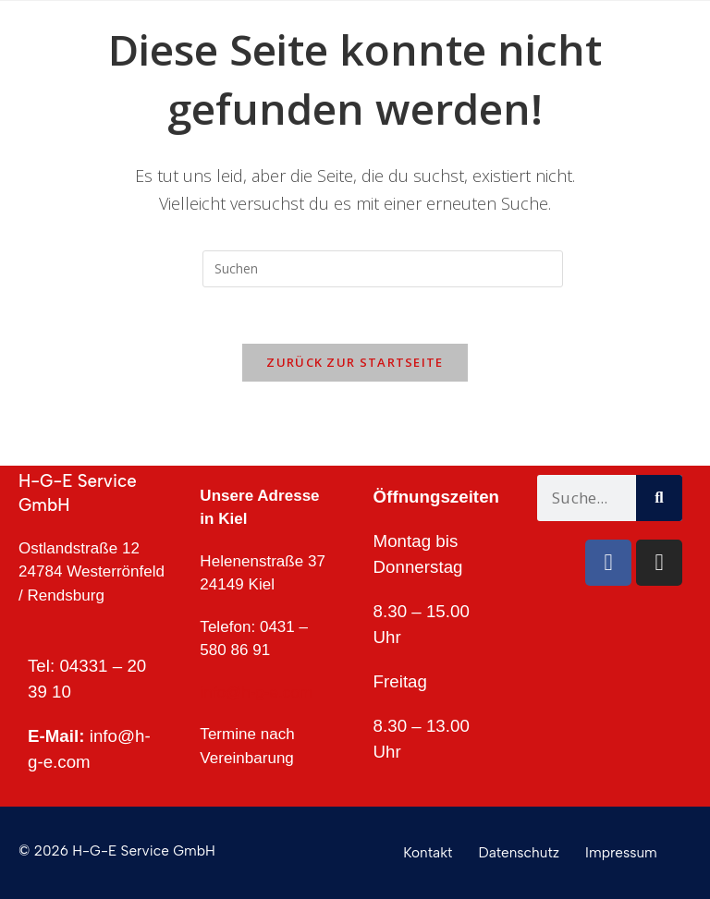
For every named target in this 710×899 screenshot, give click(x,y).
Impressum (621, 852)
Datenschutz (519, 852)
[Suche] (659, 498)
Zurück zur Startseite (354, 362)
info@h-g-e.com (256, 692)
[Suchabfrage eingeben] (382, 268)
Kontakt (427, 852)
